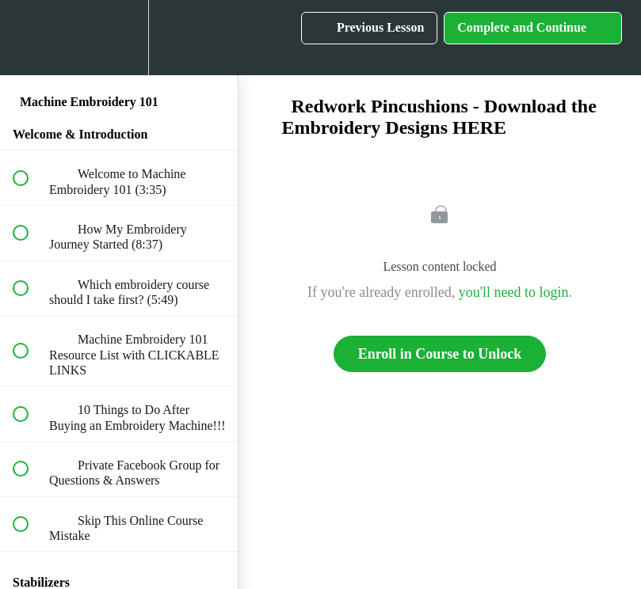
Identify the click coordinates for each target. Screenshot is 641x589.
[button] (29, 37)
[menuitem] (119, 37)
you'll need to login (514, 292)
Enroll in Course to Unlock (440, 354)
